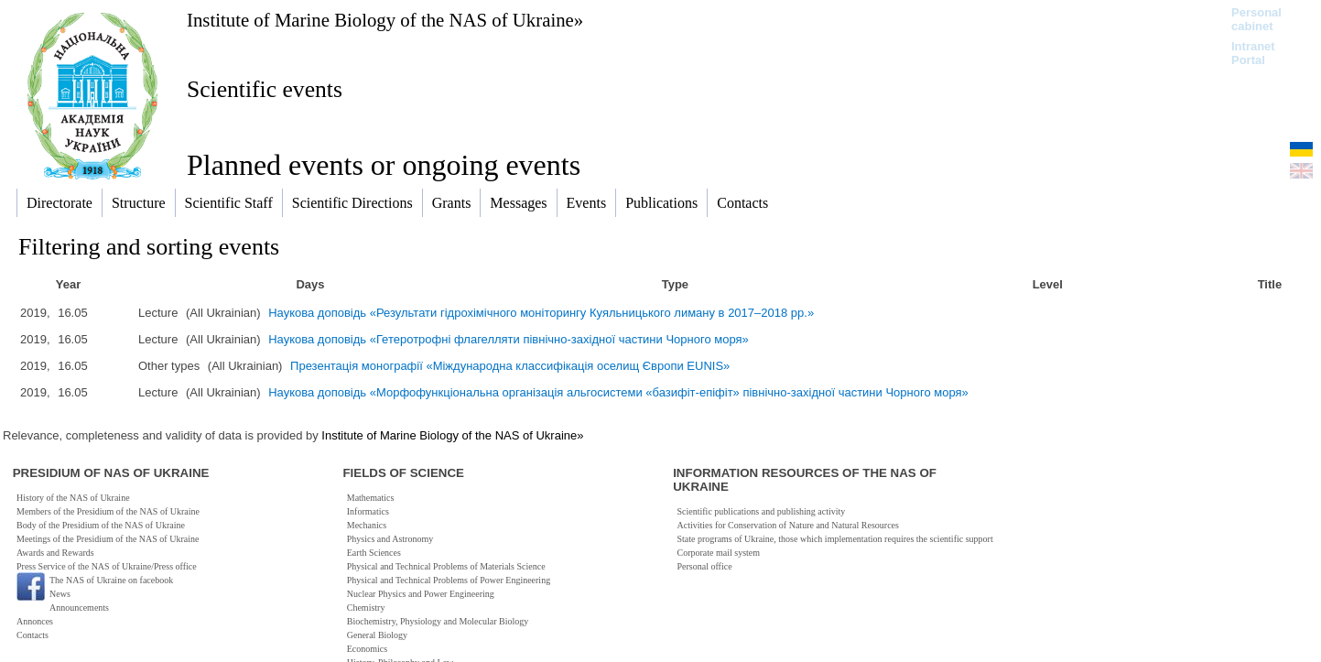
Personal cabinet (1256, 19)
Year (68, 284)
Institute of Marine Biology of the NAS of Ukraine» (385, 19)
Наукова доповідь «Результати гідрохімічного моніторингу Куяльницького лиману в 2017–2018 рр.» (541, 313)
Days (310, 284)
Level (1048, 284)
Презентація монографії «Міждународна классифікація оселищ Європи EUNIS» (510, 366)
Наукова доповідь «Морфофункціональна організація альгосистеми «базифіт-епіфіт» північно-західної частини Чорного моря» (618, 392)
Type (675, 284)
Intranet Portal (1253, 53)
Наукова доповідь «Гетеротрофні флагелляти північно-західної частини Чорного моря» (508, 339)
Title (1270, 284)
